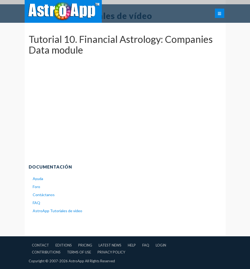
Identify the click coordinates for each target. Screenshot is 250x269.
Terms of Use (79, 252)
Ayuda (38, 178)
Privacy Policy (111, 252)
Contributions (46, 252)
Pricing (85, 245)
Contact (40, 245)
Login (161, 245)
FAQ (36, 202)
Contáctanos (44, 194)
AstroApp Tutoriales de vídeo (57, 210)
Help (132, 245)
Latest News (110, 245)
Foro (36, 186)
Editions (63, 245)
